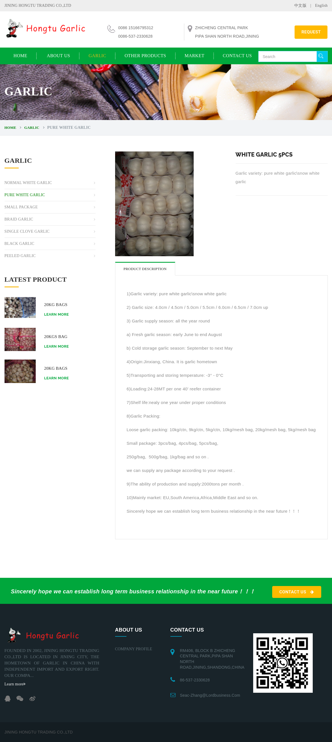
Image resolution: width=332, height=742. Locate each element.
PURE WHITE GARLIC (25, 195)
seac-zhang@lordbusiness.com (210, 695)
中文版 (300, 5)
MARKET (194, 55)
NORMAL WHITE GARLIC (28, 183)
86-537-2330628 (195, 680)
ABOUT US (58, 55)
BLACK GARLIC (19, 243)
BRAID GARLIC (19, 219)
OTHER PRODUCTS (145, 55)
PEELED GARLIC (20, 256)
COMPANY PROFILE (134, 649)
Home (21, 55)
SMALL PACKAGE (21, 207)
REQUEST (311, 32)
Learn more (56, 314)
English (321, 5)
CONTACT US (237, 55)
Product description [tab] (145, 269)
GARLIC (97, 55)
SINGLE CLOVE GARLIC (27, 231)
